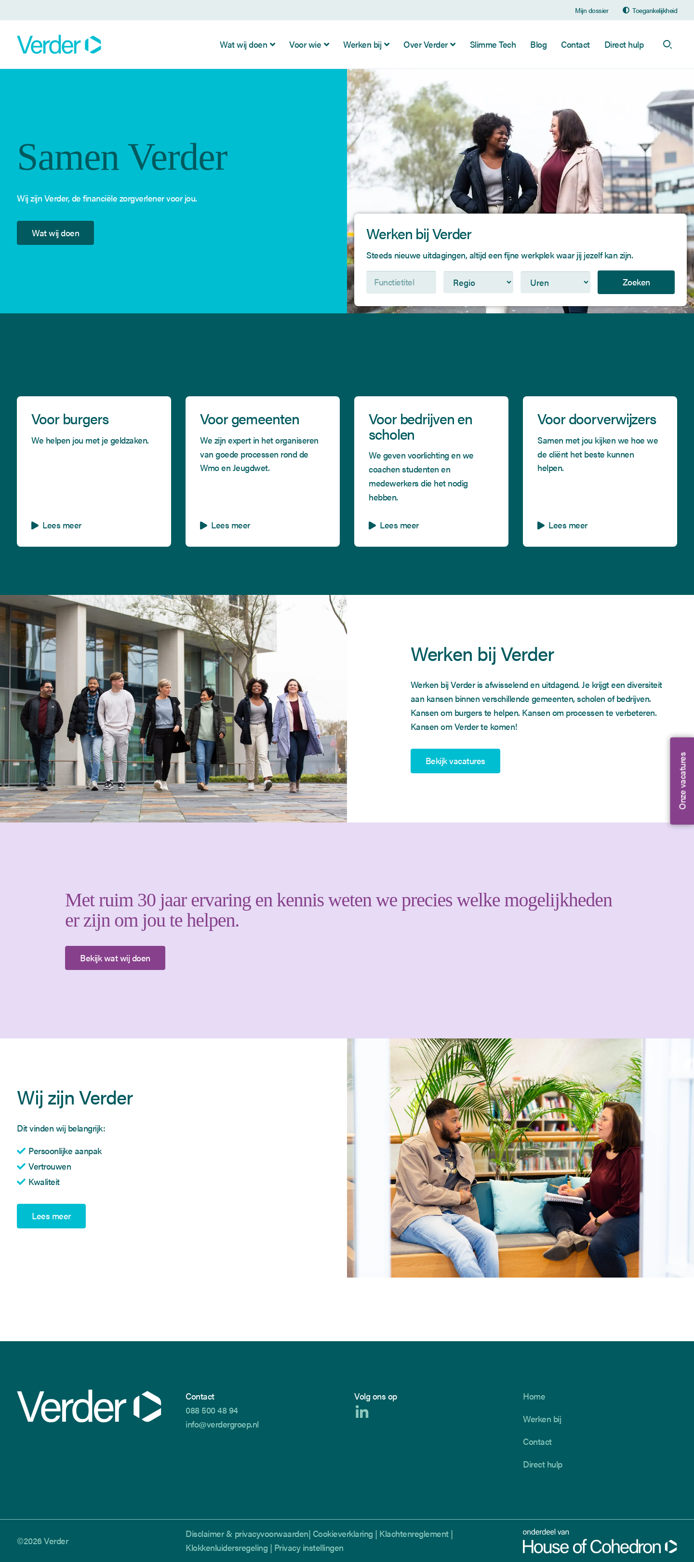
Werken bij (362, 44)
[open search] (667, 44)
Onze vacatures (681, 781)
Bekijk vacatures (455, 761)
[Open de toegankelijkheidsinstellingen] (650, 10)
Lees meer (51, 1217)
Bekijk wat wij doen (115, 958)
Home (534, 1396)
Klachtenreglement (414, 1533)
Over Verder (425, 44)
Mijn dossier (591, 10)
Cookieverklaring (343, 1533)
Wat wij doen (243, 44)
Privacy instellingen (309, 1547)
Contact (575, 44)
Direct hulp (624, 44)
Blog (538, 44)
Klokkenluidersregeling (226, 1547)
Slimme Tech (493, 44)
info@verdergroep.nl (222, 1424)
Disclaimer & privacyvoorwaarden (247, 1533)
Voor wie (305, 44)
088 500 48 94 (212, 1410)
